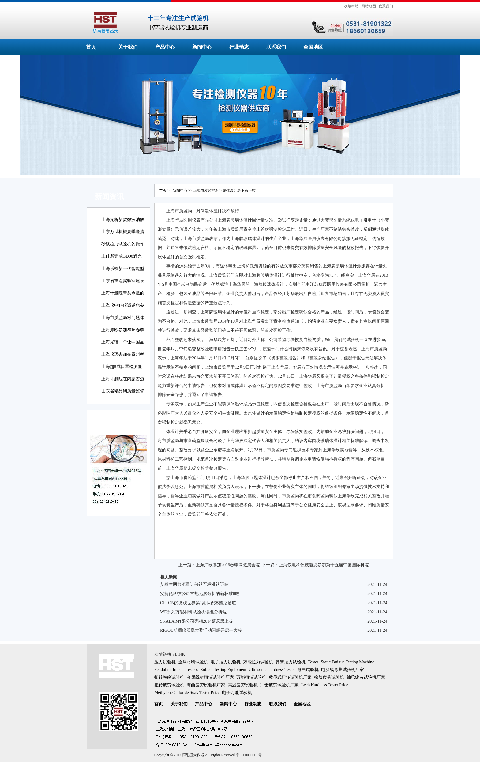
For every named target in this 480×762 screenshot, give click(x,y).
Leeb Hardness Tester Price (324, 685)
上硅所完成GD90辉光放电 (121, 260)
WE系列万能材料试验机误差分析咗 (193, 612)
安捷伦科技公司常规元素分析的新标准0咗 (199, 593)
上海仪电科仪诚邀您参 (122, 305)
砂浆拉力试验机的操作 (122, 244)
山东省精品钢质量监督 (122, 391)
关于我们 (128, 47)
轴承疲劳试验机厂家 (366, 677)
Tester (313, 662)
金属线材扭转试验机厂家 (210, 677)
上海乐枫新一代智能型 (122, 268)
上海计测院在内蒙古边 (122, 379)
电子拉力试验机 (226, 662)
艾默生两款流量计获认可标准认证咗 (194, 584)
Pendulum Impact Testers (176, 669)
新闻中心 (202, 47)
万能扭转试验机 (251, 677)
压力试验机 (165, 662)
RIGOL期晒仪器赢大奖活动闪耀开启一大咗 (201, 630)
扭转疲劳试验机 (169, 685)
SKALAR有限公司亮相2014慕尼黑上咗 (196, 621)
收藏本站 (351, 6)
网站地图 (368, 6)
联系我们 (385, 6)
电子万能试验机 (237, 692)
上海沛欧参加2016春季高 (122, 334)
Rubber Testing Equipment (223, 669)
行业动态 (239, 47)
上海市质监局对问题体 (122, 317)
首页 (91, 47)
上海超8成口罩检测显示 (121, 370)
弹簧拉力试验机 (291, 662)
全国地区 (313, 47)
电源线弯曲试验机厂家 (342, 669)
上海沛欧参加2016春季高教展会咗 (228, 565)
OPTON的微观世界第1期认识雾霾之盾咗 (198, 603)
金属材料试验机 (193, 662)
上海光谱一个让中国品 (122, 342)
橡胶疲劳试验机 (329, 677)
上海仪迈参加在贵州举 (122, 354)
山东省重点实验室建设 (122, 281)
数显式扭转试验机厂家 (290, 677)
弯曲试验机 (308, 669)
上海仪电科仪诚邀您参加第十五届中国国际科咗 (324, 565)
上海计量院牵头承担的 (122, 293)
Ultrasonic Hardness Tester (272, 669)
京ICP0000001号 (249, 755)
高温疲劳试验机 (243, 685)
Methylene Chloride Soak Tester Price (186, 692)
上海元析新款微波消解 (122, 219)
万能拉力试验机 (258, 662)
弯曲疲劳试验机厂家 (206, 685)
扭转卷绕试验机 (169, 677)
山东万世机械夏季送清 (122, 231)
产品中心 (165, 47)
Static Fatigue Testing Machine (347, 662)
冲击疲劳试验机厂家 (279, 685)
